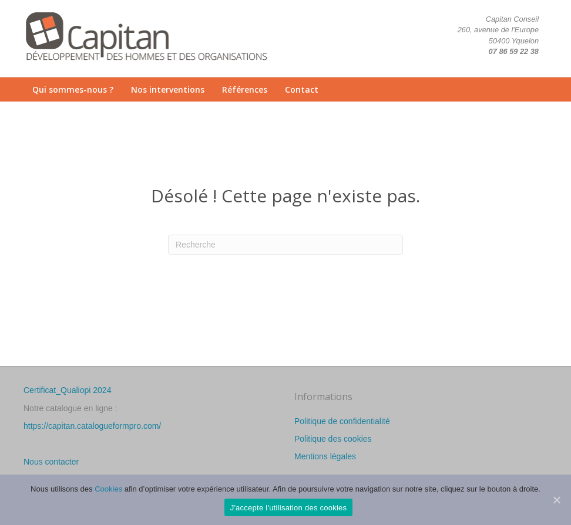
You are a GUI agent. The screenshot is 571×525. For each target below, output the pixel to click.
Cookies (108, 489)
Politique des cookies (333, 438)
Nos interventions (167, 89)
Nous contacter (51, 461)
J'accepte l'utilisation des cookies (288, 507)
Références (244, 89)
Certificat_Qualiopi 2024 (67, 390)
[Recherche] (285, 245)
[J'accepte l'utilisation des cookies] (556, 500)
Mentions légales (325, 456)
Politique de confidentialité (342, 421)
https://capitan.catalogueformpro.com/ (92, 426)
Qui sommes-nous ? (72, 89)
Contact (301, 89)
